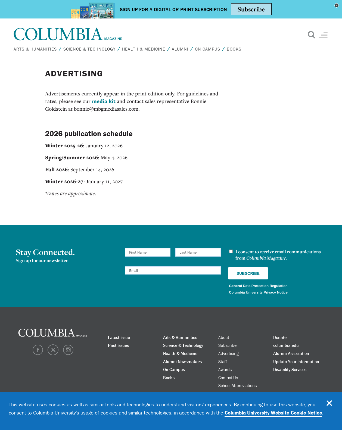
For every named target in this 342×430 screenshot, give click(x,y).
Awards (225, 369)
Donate (280, 337)
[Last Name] (198, 252)
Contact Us (228, 377)
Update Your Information (296, 361)
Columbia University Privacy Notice (258, 292)
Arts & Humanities (35, 49)
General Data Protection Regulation (258, 286)
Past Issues (118, 345)
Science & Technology (89, 49)
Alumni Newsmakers (182, 361)
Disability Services (289, 369)
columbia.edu (286, 345)
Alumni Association (291, 353)
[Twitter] (53, 353)
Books (234, 49)
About (223, 337)
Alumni (180, 49)
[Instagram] (68, 353)
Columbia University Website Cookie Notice (273, 412)
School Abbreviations (237, 385)
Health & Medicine (143, 49)
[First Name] (147, 252)
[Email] (173, 270)
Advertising (228, 353)
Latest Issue (119, 337)
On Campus (207, 49)
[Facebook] (37, 353)
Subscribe (227, 345)
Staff (222, 361)
